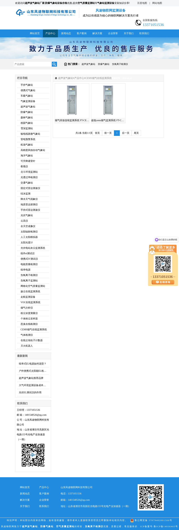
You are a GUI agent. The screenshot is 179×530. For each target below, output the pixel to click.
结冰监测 (25, 193)
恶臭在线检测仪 (29, 324)
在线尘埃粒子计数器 (32, 340)
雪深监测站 (27, 128)
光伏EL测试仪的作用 (30, 392)
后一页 (125, 133)
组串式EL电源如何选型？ (32, 363)
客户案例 (82, 33)
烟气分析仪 (27, 307)
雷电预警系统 (28, 139)
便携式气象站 (28, 90)
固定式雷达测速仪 (30, 188)
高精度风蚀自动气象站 (33, 150)
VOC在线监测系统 (31, 302)
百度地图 (142, 3)
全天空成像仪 (28, 226)
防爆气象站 (103, 64)
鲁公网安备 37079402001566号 (151, 520)
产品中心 (50, 33)
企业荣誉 (113, 33)
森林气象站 (27, 117)
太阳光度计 (27, 242)
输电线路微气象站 (30, 134)
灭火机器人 (27, 346)
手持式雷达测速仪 (30, 210)
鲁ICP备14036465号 (166, 526)
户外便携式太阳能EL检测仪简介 (34, 371)
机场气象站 (27, 144)
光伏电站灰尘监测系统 (33, 248)
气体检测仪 (27, 335)
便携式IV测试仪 (29, 259)
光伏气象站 (27, 215)
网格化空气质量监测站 (33, 286)
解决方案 (97, 33)
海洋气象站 (27, 155)
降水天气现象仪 (29, 199)
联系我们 (144, 33)
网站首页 (35, 33)
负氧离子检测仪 (120, 64)
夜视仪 (24, 166)
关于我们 (129, 33)
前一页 (108, 133)
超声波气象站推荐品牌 (31, 378)
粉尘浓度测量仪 (29, 313)
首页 (97, 133)
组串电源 (25, 269)
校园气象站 (27, 123)
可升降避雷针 (28, 161)
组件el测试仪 (28, 253)
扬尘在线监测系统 (30, 291)
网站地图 (157, 3)
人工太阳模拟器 (29, 237)
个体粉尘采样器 (29, 318)
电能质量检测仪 (29, 264)
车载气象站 (27, 95)
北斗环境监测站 (29, 172)
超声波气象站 (88, 64)
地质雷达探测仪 (29, 204)
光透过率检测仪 (29, 177)
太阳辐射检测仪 (29, 231)
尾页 (136, 133)
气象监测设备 (28, 101)
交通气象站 (27, 182)
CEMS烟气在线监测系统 (34, 329)
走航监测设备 (28, 297)
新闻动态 (66, 33)
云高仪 (24, 221)
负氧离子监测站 (29, 280)
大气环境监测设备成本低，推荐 (34, 385)
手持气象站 (27, 85)
